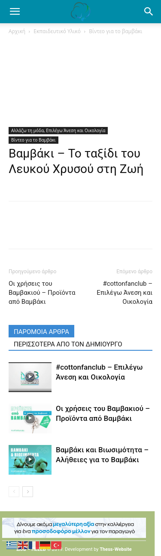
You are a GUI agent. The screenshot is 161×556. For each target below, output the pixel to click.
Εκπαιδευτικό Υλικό (57, 31)
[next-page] (27, 491)
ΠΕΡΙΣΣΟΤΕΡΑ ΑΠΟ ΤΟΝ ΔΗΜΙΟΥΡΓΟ (68, 344)
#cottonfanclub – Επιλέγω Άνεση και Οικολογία (124, 293)
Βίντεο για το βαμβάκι (115, 31)
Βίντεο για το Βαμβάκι (33, 140)
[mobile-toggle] (14, 11)
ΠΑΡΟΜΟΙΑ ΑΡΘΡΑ (41, 332)
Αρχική (17, 31)
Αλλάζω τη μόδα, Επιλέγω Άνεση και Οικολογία (58, 130)
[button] (149, 11)
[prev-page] (14, 491)
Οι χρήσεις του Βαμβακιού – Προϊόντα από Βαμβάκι (42, 293)
